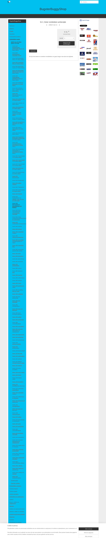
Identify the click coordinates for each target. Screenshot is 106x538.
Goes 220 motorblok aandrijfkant (17, 389)
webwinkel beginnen (57, 534)
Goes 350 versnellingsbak (16, 323)
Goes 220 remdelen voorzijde (17, 433)
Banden (12, 506)
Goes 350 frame (16, 283)
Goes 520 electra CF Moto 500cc (18, 133)
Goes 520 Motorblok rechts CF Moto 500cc (18, 67)
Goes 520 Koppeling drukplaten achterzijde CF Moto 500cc (18, 138)
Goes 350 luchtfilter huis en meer (17, 290)
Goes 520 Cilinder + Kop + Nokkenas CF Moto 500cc (17, 89)
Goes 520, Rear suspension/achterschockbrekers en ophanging (19, 218)
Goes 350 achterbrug (18, 259)
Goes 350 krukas (17, 229)
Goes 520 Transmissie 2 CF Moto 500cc (18, 160)
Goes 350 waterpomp (18, 334)
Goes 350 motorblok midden (17, 232)
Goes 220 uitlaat (16, 417)
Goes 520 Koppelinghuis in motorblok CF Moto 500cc (17, 144)
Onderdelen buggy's (15, 36)
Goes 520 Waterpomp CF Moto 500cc (18, 172)
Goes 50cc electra (17, 465)
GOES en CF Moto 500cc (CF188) (16, 42)
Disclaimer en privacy (15, 522)
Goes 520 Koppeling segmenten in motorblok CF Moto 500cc (18, 151)
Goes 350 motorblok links (17, 246)
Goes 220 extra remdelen (16, 369)
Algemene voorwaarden (16, 525)
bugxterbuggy (84, 20)
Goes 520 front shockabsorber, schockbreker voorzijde (16, 212)
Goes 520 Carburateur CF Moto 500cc (18, 190)
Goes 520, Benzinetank (15, 176)
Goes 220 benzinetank (18, 350)
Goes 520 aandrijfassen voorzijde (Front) (16, 54)
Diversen (12, 517)
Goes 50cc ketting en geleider (18, 473)
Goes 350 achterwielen (15, 265)
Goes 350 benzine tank (17, 271)
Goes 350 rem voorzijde (16, 301)
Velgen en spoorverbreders (17, 509)
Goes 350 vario (16, 253)
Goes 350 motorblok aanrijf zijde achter (17, 250)
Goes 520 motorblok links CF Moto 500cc (18, 63)
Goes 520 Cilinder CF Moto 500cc (18, 103)
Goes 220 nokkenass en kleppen (18, 397)
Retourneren (13, 527)
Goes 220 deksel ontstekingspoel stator (18, 362)
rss (52, 534)
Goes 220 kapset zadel (17, 378)
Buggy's (12, 28)
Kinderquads (14, 480)
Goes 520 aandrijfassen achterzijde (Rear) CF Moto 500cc (18, 48)
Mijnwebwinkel (70, 534)
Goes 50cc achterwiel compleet (18, 458)
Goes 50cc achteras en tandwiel (17, 450)
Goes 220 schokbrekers (16, 405)
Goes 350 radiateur (17, 294)
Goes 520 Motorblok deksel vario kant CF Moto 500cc (18, 72)
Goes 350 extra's (17, 268)
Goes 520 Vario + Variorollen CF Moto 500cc (17, 129)
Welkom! (12, 25)
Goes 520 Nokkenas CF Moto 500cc (18, 107)
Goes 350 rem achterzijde (16, 297)
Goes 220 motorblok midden (17, 393)
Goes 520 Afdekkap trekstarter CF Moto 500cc (17, 84)
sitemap (49, 534)
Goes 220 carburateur (18, 356)
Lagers (11, 499)
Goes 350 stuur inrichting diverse (17, 313)
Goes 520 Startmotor (18, 180)
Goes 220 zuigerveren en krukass (18, 446)
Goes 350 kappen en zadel (18, 286)
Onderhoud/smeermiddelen (17, 514)
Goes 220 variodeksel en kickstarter (18, 420)
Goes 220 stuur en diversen (17, 409)
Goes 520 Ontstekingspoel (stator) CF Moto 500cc (16, 113)
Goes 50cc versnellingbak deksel (18, 462)
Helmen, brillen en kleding (17, 511)
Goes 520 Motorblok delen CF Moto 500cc (18, 59)
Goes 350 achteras (17, 261)
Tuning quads (13, 491)
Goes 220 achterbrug (18, 340)
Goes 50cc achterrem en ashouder (18, 454)
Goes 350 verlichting (18, 319)
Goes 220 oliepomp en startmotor (18, 401)
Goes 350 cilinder (17, 226)
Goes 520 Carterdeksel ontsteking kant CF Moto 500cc (17, 78)
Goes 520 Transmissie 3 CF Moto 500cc (18, 164)
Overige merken (15, 483)
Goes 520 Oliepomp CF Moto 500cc (17, 168)
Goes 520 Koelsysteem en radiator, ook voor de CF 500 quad (18, 198)
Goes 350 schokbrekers (16, 305)
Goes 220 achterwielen (15, 347)
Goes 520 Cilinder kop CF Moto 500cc (18, 99)
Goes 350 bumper (17, 275)
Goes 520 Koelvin (17, 193)
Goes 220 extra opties (18, 372)
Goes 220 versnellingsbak (16, 429)
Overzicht (33, 51)
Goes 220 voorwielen (18, 437)
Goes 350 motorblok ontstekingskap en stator (17, 241)
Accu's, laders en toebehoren (14, 502)
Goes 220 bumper (17, 353)
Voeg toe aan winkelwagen (66, 43)
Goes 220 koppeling (17, 381)
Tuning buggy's (14, 488)
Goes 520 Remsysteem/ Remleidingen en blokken (17, 205)
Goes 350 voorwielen (18, 326)
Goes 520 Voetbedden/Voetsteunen (19, 223)
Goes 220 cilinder (17, 359)
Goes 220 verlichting (18, 426)
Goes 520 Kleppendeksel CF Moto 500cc (17, 95)
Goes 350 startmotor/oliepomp (17, 236)
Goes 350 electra (17, 280)
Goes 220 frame (16, 375)
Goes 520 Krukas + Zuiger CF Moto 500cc (18, 118)
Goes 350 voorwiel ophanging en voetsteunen (17, 330)
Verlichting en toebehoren (17, 496)
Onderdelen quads (15, 39)
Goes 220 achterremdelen (16, 343)
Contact (12, 519)
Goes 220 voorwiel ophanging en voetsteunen (17, 441)
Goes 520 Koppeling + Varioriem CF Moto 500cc (18, 123)
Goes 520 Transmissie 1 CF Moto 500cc (18, 156)
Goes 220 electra (17, 365)
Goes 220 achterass (17, 337)
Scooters (12, 34)
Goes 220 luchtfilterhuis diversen (18, 385)
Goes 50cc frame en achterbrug (17, 469)
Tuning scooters (14, 494)
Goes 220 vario (16, 423)
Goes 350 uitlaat (16, 317)
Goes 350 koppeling (17, 256)
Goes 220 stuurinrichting (16, 413)
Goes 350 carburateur (18, 277)
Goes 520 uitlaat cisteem (16, 183)
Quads (11, 31)
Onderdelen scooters (15, 486)
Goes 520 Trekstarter (18, 187)
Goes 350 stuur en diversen (17, 309)
